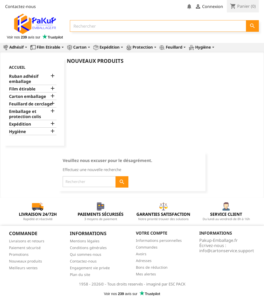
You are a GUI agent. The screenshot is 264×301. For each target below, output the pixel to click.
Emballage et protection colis (25, 114)
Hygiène (17, 131)
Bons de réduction (152, 267)
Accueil (17, 67)
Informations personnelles (159, 240)
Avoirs (141, 253)
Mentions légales (85, 240)
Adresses (144, 260)
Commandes (147, 247)
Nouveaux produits (25, 261)
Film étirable (22, 89)
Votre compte (151, 233)
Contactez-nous (20, 6)
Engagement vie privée (90, 267)
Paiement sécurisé (25, 247)
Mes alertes (146, 274)
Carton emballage (27, 96)
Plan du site (80, 274)
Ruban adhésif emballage (23, 79)
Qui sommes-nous (85, 254)
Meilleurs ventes (23, 267)
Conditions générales (88, 247)
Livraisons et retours (26, 240)
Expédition (20, 124)
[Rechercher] (164, 26)
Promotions (19, 254)
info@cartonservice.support (226, 250)
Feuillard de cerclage (30, 104)
